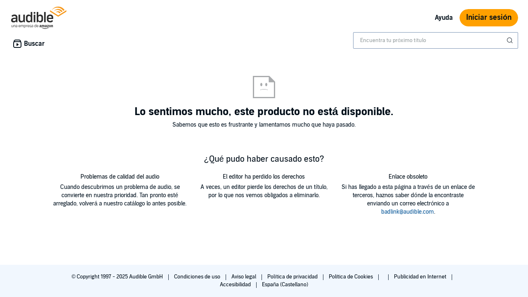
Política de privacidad (293, 276)
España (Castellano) (285, 284)
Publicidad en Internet (421, 276)
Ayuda (444, 18)
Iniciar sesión (489, 17)
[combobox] (435, 40)
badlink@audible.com (407, 211)
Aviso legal (244, 276)
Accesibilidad (236, 284)
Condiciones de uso (198, 276)
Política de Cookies (352, 276)
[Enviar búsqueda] (510, 40)
